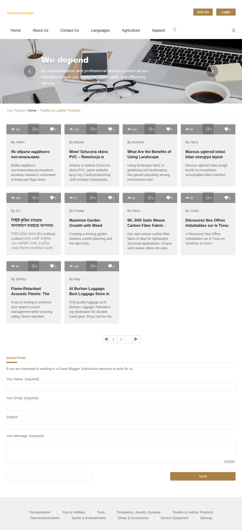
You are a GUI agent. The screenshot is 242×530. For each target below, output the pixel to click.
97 (73, 198)
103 (73, 266)
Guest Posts (16, 358)
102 (15, 129)
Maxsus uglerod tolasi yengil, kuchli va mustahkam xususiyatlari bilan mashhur (207, 170)
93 (189, 129)
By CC (16, 211)
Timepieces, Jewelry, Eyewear (139, 512)
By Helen (18, 142)
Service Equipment (174, 518)
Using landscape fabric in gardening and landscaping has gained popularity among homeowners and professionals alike (148, 174)
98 (15, 266)
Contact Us (69, 30)
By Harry (192, 142)
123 (73, 129)
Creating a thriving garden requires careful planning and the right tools (90, 238)
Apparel (158, 30)
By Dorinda (135, 142)
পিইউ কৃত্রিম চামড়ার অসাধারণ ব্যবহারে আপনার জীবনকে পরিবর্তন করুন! (32, 225)
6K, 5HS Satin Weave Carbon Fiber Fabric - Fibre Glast (146, 225)
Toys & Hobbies (73, 512)
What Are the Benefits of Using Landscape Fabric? (149, 157)
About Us (40, 30)
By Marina (76, 142)
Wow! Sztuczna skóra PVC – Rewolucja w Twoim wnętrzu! (88, 157)
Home (16, 30)
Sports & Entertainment (89, 518)
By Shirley (18, 279)
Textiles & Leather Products (60, 110)
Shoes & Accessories (133, 518)
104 (132, 129)
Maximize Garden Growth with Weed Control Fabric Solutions (91, 225)
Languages (100, 30)
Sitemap (206, 518)
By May (74, 279)
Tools (101, 512)
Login (225, 12)
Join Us (203, 12)
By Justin (192, 211)
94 (131, 198)
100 (15, 198)
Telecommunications (45, 518)
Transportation (39, 512)
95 (189, 198)
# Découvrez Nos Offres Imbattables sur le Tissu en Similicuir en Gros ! (205, 238)
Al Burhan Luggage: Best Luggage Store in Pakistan (89, 294)
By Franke (76, 211)
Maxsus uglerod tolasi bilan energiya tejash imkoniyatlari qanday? (205, 157)
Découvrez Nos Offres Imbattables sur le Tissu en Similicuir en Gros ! (207, 225)
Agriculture (131, 30)
